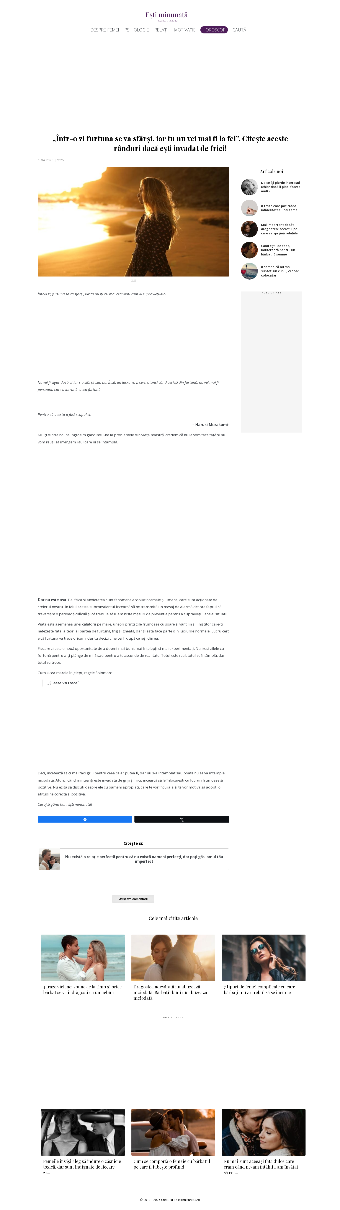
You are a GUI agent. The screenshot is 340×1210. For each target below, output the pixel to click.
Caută (239, 30)
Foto (133, 280)
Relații (161, 30)
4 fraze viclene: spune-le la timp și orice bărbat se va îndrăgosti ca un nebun (82, 989)
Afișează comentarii (133, 899)
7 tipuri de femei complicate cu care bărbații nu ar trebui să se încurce (259, 989)
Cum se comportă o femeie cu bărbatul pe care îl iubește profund (172, 1164)
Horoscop (214, 30)
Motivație (185, 30)
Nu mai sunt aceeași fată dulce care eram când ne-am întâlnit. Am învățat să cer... (261, 1166)
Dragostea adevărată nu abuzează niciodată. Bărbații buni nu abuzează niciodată (170, 992)
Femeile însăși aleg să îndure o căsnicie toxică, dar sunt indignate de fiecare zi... (82, 1166)
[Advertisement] (168, 85)
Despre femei (105, 30)
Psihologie (136, 30)
